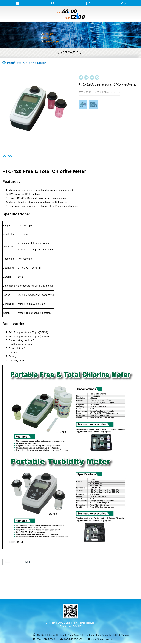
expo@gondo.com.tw (102, 639)
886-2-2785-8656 (73, 639)
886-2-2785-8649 (46, 639)
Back (17, 562)
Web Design (65, 626)
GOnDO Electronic (70, 14)
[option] (37, 108)
